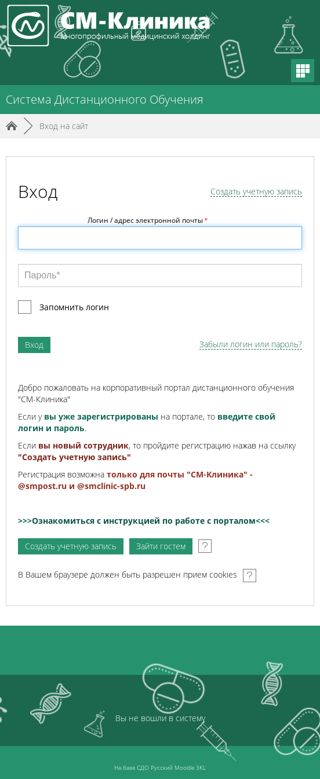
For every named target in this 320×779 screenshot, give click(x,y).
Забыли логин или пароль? (250, 345)
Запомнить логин (74, 307)
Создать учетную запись (256, 192)
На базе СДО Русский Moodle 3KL (160, 767)
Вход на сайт (63, 125)
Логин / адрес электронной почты (148, 220)
